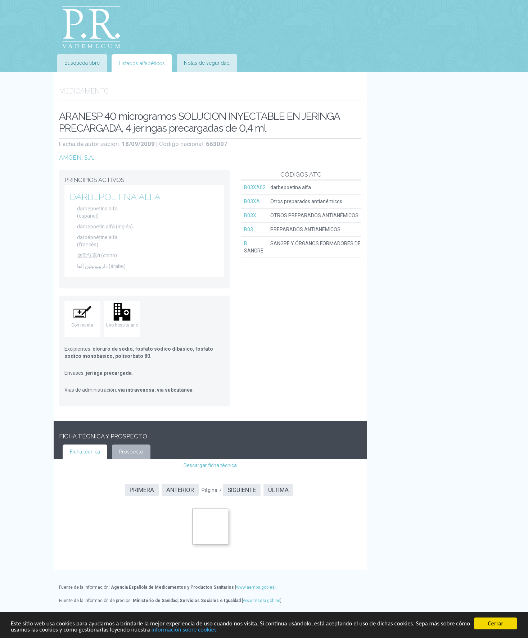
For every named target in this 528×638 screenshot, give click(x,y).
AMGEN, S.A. (76, 157)
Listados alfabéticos (142, 63)
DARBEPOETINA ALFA (115, 196)
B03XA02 (255, 187)
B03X (250, 215)
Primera (142, 489)
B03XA (252, 201)
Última (278, 489)
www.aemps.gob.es (255, 587)
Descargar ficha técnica (210, 465)
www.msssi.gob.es (261, 600)
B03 (248, 229)
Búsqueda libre (82, 63)
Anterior (180, 489)
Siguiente (241, 489)
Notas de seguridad (207, 63)
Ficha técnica (85, 452)
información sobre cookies (183, 630)
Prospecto (131, 452)
